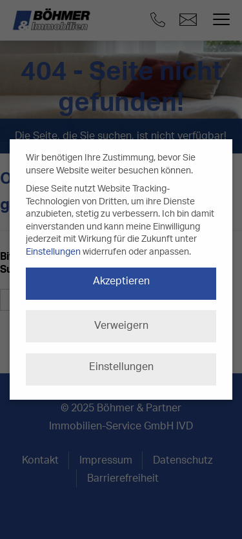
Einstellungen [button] (121, 367)
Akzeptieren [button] (121, 281)
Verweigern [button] (121, 325)
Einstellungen (53, 252)
